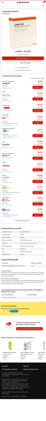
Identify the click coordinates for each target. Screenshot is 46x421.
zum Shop (37, 87)
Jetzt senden (14, 311)
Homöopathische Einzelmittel (9, 297)
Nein (8, 311)
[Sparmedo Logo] (23, 2)
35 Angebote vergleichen (23, 54)
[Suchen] (43, 6)
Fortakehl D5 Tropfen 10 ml (9, 352)
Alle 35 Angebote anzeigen (23, 220)
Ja (3, 311)
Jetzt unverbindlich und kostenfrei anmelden (29, 328)
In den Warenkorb (25, 63)
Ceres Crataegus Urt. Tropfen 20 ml (27, 352)
